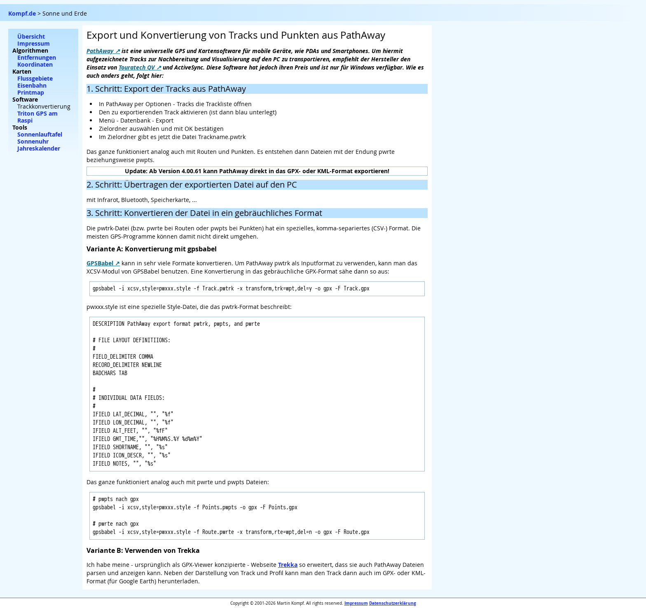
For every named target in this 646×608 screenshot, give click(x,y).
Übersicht (31, 36)
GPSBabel (100, 263)
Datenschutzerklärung (392, 603)
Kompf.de (22, 13)
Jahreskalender (38, 148)
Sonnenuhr (33, 141)
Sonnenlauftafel (39, 134)
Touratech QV (136, 67)
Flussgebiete (35, 78)
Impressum (356, 603)
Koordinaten (35, 64)
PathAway (100, 51)
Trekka (287, 565)
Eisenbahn (32, 85)
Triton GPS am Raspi (37, 116)
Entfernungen (36, 57)
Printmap (30, 92)
